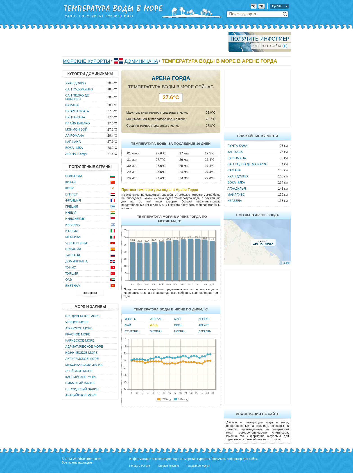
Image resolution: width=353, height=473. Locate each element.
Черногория (76, 243)
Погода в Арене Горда (257, 215)
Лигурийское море (82, 358)
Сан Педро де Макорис (247, 164)
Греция (71, 206)
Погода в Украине (168, 465)
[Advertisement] (144, 42)
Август (204, 325)
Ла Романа (236, 158)
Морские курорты (86, 61)
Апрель (204, 319)
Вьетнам (73, 285)
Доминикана (141, 61)
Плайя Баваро (77, 123)
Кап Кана (235, 152)
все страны (90, 292)
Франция (73, 200)
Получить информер (227, 459)
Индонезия (75, 218)
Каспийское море (81, 377)
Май (128, 325)
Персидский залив (81, 389)
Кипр (69, 188)
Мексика (72, 237)
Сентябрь (132, 331)
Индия (71, 212)
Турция (71, 273)
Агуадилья (236, 188)
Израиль (72, 225)
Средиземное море (82, 316)
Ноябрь (180, 331)
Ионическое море (81, 352)
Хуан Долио (237, 176)
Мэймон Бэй (76, 129)
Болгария (73, 176)
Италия (71, 231)
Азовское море (79, 328)
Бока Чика (236, 182)
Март (178, 319)
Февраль (156, 319)
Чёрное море (76, 322)
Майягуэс (236, 194)
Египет (71, 194)
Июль (178, 325)
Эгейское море (79, 371)
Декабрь (205, 331)
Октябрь (156, 331)
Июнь (154, 325)
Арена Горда (76, 154)
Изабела (234, 200)
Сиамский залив (80, 383)
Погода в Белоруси (197, 465)
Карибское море (79, 340)
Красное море (77, 334)
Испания (73, 249)
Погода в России (139, 465)
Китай (70, 182)
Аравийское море (81, 395)
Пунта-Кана (237, 145)
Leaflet (286, 263)
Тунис (70, 267)
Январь (130, 319)
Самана (234, 170)
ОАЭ (68, 279)
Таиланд (72, 255)
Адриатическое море (84, 346)
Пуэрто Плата (77, 111)
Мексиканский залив (84, 365)
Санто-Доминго (79, 89)
